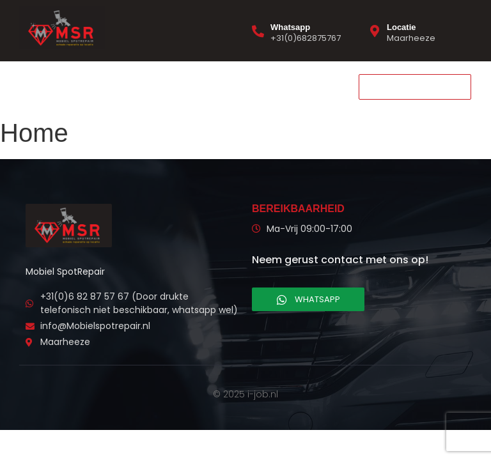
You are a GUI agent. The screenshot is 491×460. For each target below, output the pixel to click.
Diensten (92, 86)
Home (37, 86)
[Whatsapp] (258, 31)
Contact (152, 86)
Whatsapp (290, 27)
